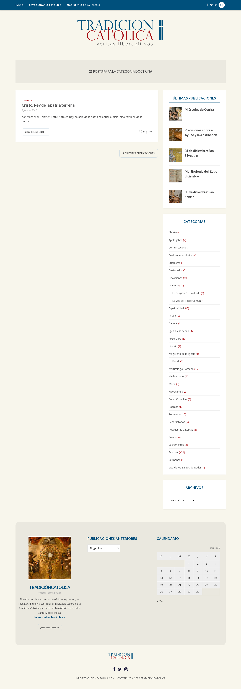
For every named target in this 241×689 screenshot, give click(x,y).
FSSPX (172, 316)
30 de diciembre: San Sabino (199, 194)
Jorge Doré (175, 338)
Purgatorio (175, 414)
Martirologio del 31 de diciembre (201, 173)
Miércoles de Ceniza (199, 109)
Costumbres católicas (181, 255)
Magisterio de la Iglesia (83, 5)
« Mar (160, 601)
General (173, 323)
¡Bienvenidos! (48, 627)
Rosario (173, 437)
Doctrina (27, 100)
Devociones (175, 278)
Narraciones (176, 391)
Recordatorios (177, 422)
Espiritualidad (176, 308)
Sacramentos (176, 444)
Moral (172, 384)
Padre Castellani (178, 399)
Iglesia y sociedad (179, 331)
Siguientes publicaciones (139, 153)
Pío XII (176, 361)
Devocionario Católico (45, 5)
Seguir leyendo (34, 132)
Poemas (173, 406)
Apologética (175, 240)
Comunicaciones (178, 247)
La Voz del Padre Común (186, 300)
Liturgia (173, 346)
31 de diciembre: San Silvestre (199, 153)
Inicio (19, 5)
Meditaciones (176, 376)
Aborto (173, 232)
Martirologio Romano (181, 369)
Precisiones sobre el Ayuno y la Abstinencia (201, 132)
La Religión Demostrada (186, 293)
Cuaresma (174, 262)
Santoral (173, 452)
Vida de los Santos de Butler (185, 467)
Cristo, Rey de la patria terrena (52, 105)
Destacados (176, 270)
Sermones (174, 460)
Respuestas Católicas (181, 429)
